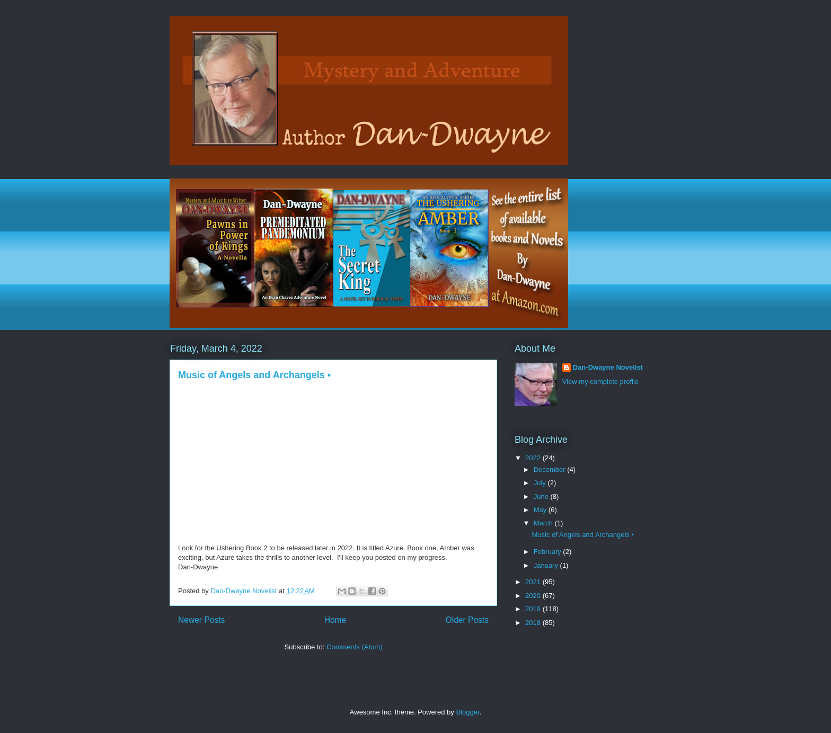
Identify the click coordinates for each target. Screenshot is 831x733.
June (542, 496)
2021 (534, 582)
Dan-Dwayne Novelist (608, 367)
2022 (534, 458)
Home (335, 619)
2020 (534, 596)
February (548, 552)
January (547, 565)
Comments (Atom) (354, 647)
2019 (534, 609)
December (551, 469)
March (544, 523)
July (541, 483)
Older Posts (467, 619)
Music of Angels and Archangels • (254, 375)
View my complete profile (600, 382)
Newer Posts (201, 619)
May (541, 510)
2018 (534, 623)
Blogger (467, 712)
